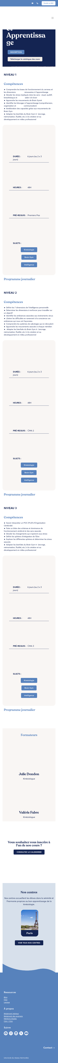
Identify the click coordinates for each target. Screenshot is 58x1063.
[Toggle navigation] (52, 18)
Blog (5, 997)
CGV (5, 1021)
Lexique (7, 1002)
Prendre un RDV (49, 3)
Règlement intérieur (11, 1014)
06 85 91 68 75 (38, 3)
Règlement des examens (13, 1016)
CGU (11, 1021)
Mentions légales (10, 1019)
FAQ (5, 1000)
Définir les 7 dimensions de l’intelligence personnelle (27, 307)
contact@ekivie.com (33, 3)
